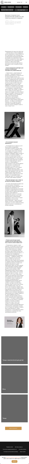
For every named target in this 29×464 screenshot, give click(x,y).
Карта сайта (22, 451)
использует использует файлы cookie (13, 457)
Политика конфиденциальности (10, 449)
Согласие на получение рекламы (11, 451)
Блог (11, 20)
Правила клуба (9, 446)
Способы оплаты (22, 449)
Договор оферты (19, 446)
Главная (7, 20)
